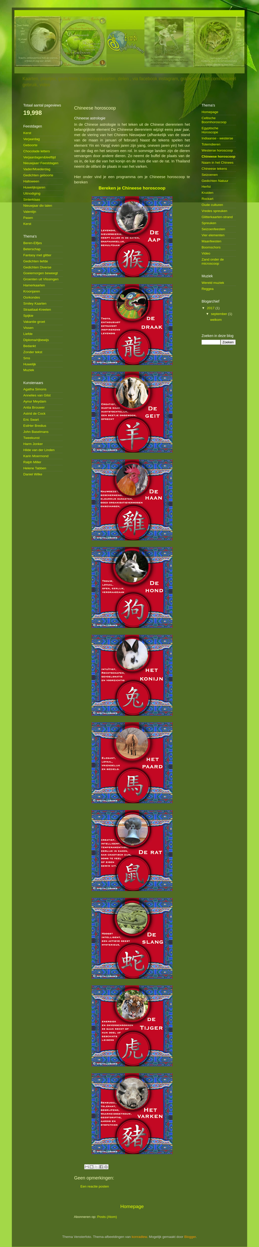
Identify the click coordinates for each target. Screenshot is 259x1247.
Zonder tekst (32, 352)
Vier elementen (213, 235)
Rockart (207, 199)
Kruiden (207, 193)
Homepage (132, 1206)
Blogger (190, 1237)
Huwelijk (29, 364)
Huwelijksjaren (34, 187)
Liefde (28, 334)
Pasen (28, 218)
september (219, 314)
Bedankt (29, 346)
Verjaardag (31, 139)
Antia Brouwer (34, 407)
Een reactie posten (94, 1186)
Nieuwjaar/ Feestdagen (40, 163)
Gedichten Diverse (37, 267)
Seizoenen (210, 175)
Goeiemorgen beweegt (40, 273)
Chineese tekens (214, 169)
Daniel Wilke (32, 474)
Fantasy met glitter (37, 255)
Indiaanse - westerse (217, 138)
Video (206, 253)
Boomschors (211, 247)
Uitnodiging (31, 193)
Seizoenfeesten (213, 229)
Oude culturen (212, 205)
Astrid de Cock (34, 413)
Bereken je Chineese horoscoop (132, 188)
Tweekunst (31, 438)
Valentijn (29, 212)
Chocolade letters (36, 151)
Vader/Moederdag (36, 169)
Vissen (28, 328)
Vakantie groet (34, 322)
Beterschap (31, 249)
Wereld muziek (213, 283)
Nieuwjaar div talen (37, 205)
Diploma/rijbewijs (36, 340)
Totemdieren (211, 144)
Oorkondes (31, 297)
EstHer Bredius (34, 426)
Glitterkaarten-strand (217, 217)
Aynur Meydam (34, 401)
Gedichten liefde (35, 261)
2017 (211, 308)
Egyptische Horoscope (210, 130)
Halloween (31, 181)
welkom (216, 320)
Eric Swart (31, 419)
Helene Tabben (34, 468)
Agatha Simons (35, 389)
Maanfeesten (211, 241)
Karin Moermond (36, 456)
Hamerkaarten (34, 285)
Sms (26, 358)
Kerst (27, 133)
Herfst (206, 186)
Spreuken (209, 223)
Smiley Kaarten (35, 303)
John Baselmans (36, 432)
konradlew (139, 1237)
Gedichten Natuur (215, 181)
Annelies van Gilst (37, 395)
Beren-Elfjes (32, 243)
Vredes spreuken (214, 211)
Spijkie (28, 316)
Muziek (28, 370)
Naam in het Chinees (217, 162)
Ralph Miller (32, 462)
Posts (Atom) (107, 1217)
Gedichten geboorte (38, 175)
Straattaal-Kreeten (37, 309)
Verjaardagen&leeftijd (39, 157)
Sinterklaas (31, 199)
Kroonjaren (31, 291)
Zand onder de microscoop (213, 261)
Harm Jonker (33, 444)
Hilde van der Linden (39, 450)
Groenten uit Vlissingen (41, 279)
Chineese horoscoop (218, 156)
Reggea (207, 289)
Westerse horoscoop (217, 150)
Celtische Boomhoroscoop (214, 120)
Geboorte (30, 145)
